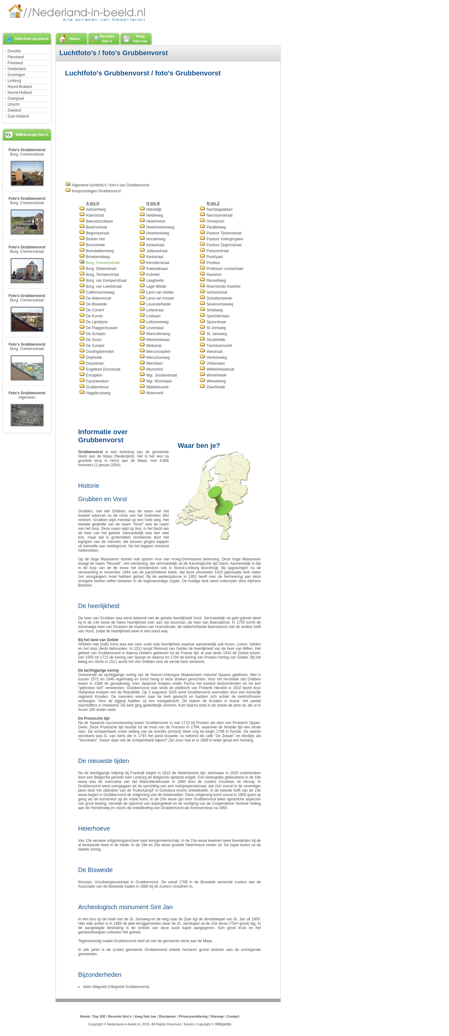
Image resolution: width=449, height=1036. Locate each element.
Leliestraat (151, 310)
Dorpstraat (91, 363)
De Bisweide (93, 304)
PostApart (211, 257)
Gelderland (16, 69)
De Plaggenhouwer (98, 328)
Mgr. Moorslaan (155, 381)
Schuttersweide (216, 298)
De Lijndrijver (93, 322)
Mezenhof (151, 369)
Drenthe (14, 51)
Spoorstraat (213, 322)
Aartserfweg (92, 209)
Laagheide (151, 280)
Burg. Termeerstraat (99, 274)
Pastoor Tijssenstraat (220, 233)
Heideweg (151, 215)
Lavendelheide (155, 304)
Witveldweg (213, 381)
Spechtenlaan (214, 316)
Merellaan (151, 363)
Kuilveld (149, 274)
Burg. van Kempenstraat (103, 280)
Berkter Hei (92, 239)
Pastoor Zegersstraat (220, 245)
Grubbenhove (94, 387)
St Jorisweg (213, 328)
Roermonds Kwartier (220, 286)
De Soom (90, 340)
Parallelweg (213, 227)
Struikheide (212, 340)
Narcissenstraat (216, 215)
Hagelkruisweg (95, 393)
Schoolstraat (213, 292)
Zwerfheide (212, 387)
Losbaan (150, 316)
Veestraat (211, 351)
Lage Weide (152, 286)
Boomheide (92, 245)
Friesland (15, 63)
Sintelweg (211, 310)
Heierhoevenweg (156, 227)
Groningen (16, 75)
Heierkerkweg (154, 233)
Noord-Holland (19, 92)
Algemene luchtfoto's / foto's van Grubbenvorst (107, 185)
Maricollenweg (154, 334)
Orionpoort (212, 221)
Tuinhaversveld (216, 345)
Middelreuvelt (154, 387)
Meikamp (150, 345)
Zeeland (14, 110)
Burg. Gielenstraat (97, 268)
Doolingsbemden (96, 351)
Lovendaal (151, 328)
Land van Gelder (156, 292)
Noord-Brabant (19, 86)
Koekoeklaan (153, 268)
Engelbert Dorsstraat (99, 369)
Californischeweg (97, 292)
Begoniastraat (94, 233)
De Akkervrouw (95, 298)
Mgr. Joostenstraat (158, 375)
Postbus (210, 263)
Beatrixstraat (93, 227)
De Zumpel (91, 345)
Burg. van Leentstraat (100, 286)
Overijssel (15, 98)
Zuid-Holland (18, 116)
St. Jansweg (213, 334)
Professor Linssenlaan (222, 268)
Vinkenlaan (212, 363)
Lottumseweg (154, 322)
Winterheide (213, 375)
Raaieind (210, 274)
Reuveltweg (213, 280)
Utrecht (13, 104)
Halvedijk (150, 209)
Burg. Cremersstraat (27, 154)
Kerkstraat (151, 257)
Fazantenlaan (94, 381)
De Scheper (92, 334)
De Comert (91, 310)
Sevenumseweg (216, 304)
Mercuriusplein (155, 351)
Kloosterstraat (154, 263)
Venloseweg (213, 357)
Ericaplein (91, 375)
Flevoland (15, 57)
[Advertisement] (117, 128)
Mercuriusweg (154, 357)
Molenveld (151, 393)
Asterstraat (91, 215)
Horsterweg (152, 239)
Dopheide (90, 357)
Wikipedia (223, 1024)
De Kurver (91, 316)
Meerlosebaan (154, 340)
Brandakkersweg (96, 251)
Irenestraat (151, 245)
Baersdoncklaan (96, 221)
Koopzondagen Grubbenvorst (93, 191)
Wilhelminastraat (217, 369)
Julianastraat (153, 251)
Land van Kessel (156, 298)
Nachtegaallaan (216, 209)
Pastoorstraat (214, 251)
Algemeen (26, 397)
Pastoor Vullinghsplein (222, 239)
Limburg (14, 81)
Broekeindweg (94, 257)
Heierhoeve (152, 221)
